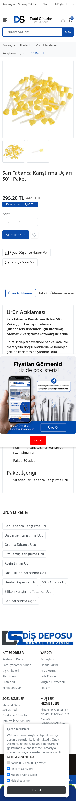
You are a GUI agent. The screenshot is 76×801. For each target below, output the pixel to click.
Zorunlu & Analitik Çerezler (26, 763)
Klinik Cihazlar (11, 688)
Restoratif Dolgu (13, 659)
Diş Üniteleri (10, 671)
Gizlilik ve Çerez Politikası (20, 756)
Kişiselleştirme (18, 780)
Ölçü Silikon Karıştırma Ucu (25, 573)
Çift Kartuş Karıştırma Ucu (24, 554)
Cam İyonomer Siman (16, 665)
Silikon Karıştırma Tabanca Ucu (28, 591)
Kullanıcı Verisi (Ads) (22, 775)
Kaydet (36, 790)
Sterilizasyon (10, 676)
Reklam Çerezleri (20, 769)
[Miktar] (20, 222)
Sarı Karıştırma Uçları (21, 601)
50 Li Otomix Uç (54, 582)
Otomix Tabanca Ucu (20, 544)
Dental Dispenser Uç (20, 582)
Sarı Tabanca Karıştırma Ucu (26, 526)
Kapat (38, 440)
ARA (68, 32)
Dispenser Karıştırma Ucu (24, 535)
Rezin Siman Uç (16, 563)
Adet (6, 214)
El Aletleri (8, 682)
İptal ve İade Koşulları (16, 721)
